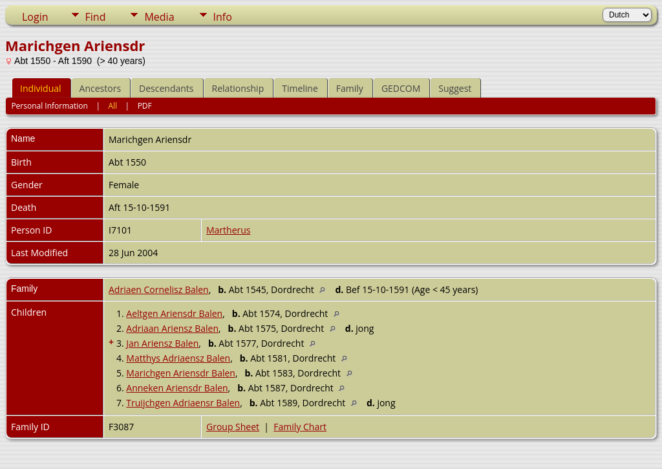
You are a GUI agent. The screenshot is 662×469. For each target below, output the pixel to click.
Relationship (238, 88)
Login (35, 17)
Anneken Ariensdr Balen (177, 388)
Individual (40, 88)
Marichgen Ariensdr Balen (180, 373)
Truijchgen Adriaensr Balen (183, 403)
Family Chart (299, 426)
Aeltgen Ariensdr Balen (174, 313)
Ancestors (100, 88)
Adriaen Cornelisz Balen (159, 289)
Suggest (454, 88)
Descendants (166, 88)
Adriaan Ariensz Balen (172, 328)
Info (222, 17)
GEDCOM (400, 88)
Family (349, 88)
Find (95, 17)
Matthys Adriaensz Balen (178, 358)
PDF (145, 105)
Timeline (300, 88)
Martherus (228, 230)
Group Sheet (232, 426)
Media (159, 17)
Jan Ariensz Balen (162, 343)
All (112, 105)
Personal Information (49, 105)
